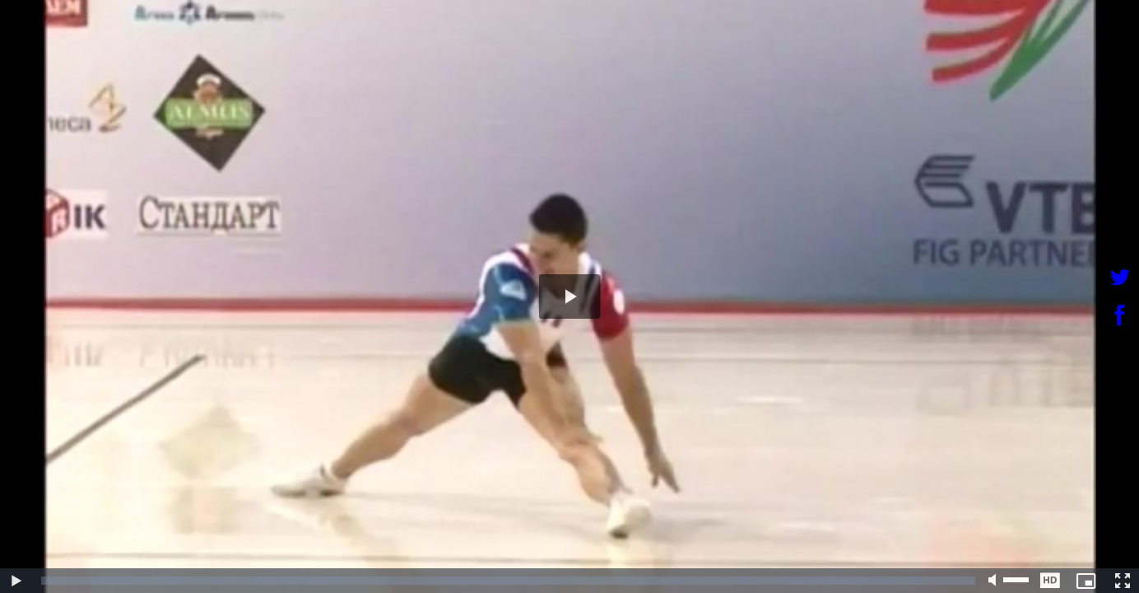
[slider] (508, 581)
